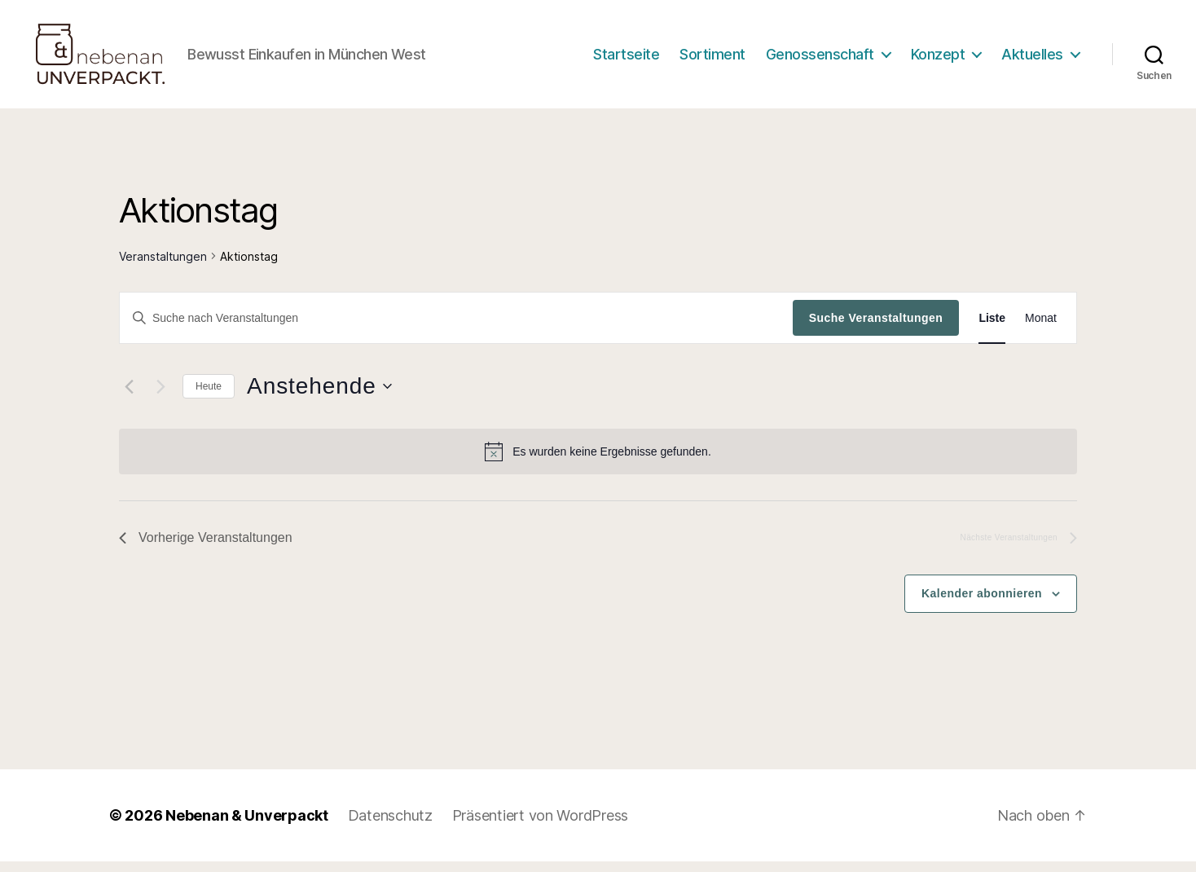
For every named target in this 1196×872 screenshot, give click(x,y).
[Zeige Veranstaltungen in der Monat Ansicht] (1041, 329)
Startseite (626, 59)
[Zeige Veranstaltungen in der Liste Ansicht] (991, 329)
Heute (209, 397)
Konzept (938, 59)
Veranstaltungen (163, 267)
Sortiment (712, 59)
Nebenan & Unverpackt (246, 826)
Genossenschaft (820, 59)
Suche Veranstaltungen (876, 328)
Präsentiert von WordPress (540, 826)
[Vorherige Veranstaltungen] (129, 397)
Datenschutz (390, 826)
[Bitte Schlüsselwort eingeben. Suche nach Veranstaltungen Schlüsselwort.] (456, 328)
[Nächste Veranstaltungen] (160, 397)
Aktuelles (1032, 59)
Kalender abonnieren (981, 603)
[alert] (598, 462)
